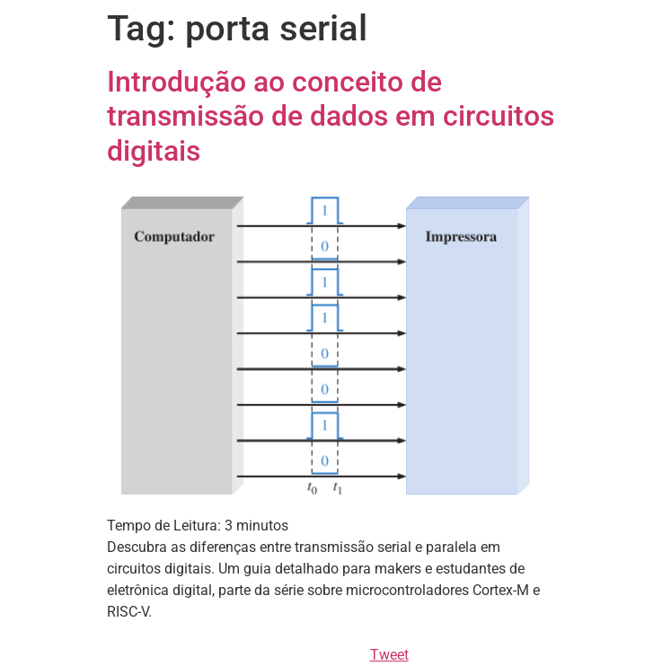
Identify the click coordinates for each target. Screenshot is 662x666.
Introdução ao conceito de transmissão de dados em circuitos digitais (330, 116)
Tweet (389, 654)
